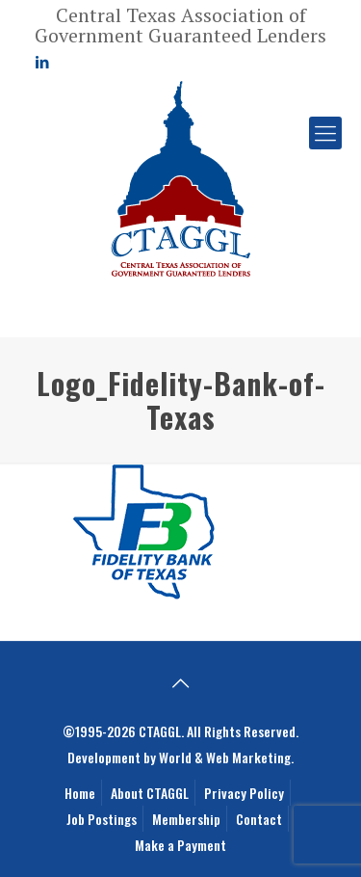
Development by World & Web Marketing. (180, 757)
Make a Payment (180, 845)
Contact (259, 819)
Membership (186, 819)
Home (79, 793)
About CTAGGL (150, 793)
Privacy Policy (244, 793)
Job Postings (101, 819)
